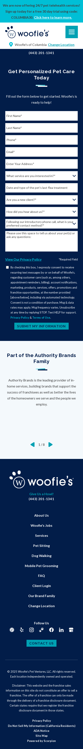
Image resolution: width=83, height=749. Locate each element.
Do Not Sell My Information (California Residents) (41, 726)
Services (41, 535)
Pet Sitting (41, 545)
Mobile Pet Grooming (41, 566)
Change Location (41, 606)
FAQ (41, 575)
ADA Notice (41, 730)
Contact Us (41, 643)
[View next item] (50, 444)
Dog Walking (42, 556)
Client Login (41, 586)
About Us (41, 515)
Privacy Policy (19, 317)
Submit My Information (41, 326)
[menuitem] (41, 515)
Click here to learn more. (53, 17)
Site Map (42, 735)
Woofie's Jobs (41, 525)
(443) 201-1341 (41, 53)
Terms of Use (41, 317)
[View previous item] (32, 444)
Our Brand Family (41, 596)
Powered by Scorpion (41, 741)
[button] (8, 740)
